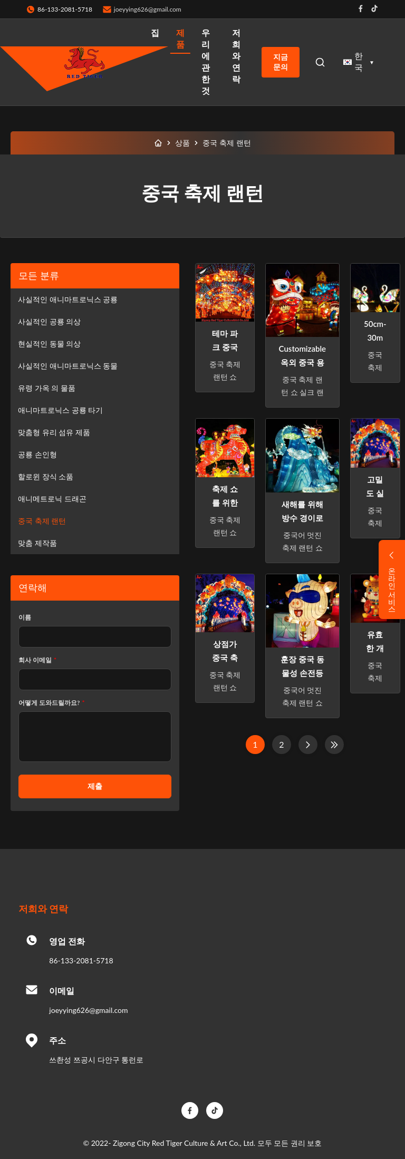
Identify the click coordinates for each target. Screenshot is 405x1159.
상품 (182, 142)
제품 (180, 38)
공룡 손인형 (37, 454)
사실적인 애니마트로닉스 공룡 (68, 299)
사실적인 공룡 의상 (49, 321)
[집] (158, 143)
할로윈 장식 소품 (45, 476)
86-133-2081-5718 (81, 960)
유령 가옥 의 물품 (46, 387)
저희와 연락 (236, 55)
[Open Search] (320, 62)
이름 (24, 617)
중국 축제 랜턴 (42, 520)
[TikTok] (214, 1110)
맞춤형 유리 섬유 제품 (54, 432)
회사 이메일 (37, 660)
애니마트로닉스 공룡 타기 (60, 409)
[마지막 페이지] (334, 744)
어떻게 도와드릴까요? (51, 703)
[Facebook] (189, 1110)
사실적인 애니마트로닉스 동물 (68, 365)
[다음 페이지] (307, 744)
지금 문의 (280, 62)
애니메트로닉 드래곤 (52, 498)
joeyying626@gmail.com (147, 9)
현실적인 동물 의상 (49, 343)
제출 (95, 785)
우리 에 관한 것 (205, 61)
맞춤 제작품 (37, 542)
